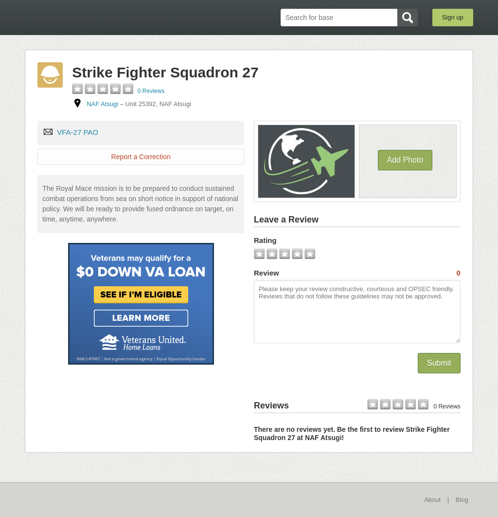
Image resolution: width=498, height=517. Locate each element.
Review (357, 273)
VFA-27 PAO (77, 132)
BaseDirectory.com (96, 17)
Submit (439, 363)
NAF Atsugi (102, 104)
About (432, 499)
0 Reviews (151, 91)
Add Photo (405, 160)
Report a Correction (141, 157)
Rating (265, 240)
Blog (462, 499)
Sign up (452, 17)
